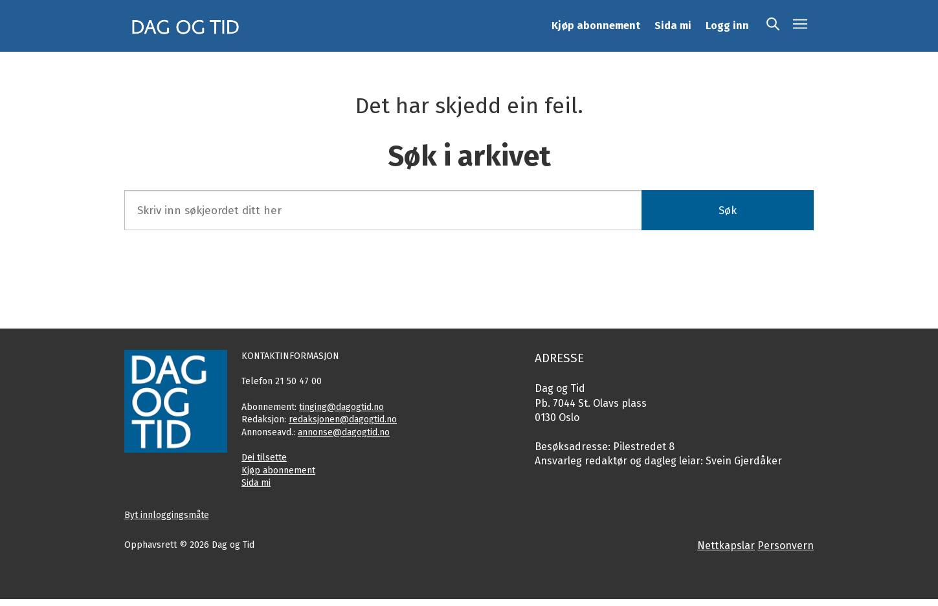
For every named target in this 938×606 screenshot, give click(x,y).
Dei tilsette (264, 457)
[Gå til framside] (186, 26)
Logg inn (727, 25)
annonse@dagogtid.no (344, 432)
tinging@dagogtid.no (341, 407)
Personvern (785, 545)
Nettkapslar (726, 545)
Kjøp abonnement (596, 25)
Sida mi (672, 25)
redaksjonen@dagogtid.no (343, 419)
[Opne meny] (800, 26)
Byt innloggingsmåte (166, 515)
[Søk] (773, 26)
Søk (728, 210)
